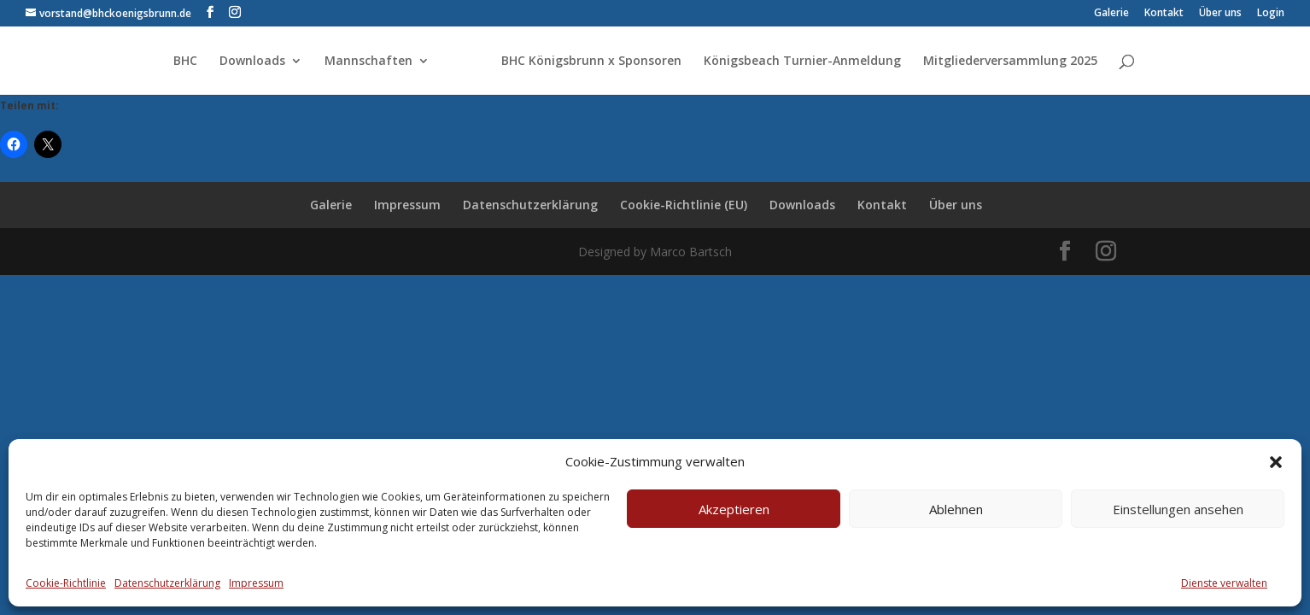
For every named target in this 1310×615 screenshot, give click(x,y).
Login (1270, 14)
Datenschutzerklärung (167, 583)
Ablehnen (956, 509)
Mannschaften (368, 61)
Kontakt (1164, 14)
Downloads (252, 61)
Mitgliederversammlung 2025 (1010, 61)
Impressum (256, 583)
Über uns (1220, 14)
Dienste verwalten (1224, 583)
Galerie (1111, 14)
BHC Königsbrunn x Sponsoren (591, 61)
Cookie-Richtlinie (66, 583)
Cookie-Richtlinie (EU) (683, 204)
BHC (185, 61)
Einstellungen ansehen (1178, 509)
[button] (1275, 462)
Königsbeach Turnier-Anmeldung (802, 61)
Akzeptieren (734, 509)
